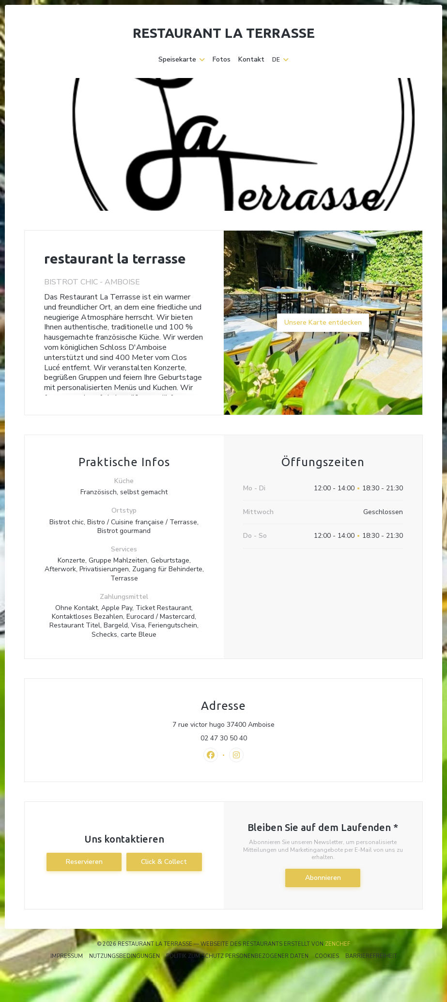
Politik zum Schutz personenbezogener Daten (237, 956)
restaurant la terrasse (224, 32)
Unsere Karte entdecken (323, 322)
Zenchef (337, 944)
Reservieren (84, 861)
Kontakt (251, 59)
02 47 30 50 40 (223, 738)
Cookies (327, 956)
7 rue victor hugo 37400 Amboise (265, 724)
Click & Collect (164, 861)
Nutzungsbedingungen (124, 956)
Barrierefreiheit (371, 956)
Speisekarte (181, 59)
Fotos (222, 59)
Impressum (66, 956)
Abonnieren (323, 877)
